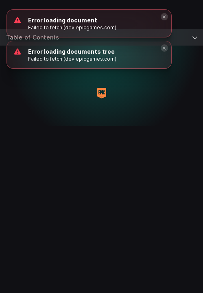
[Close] (164, 48)
